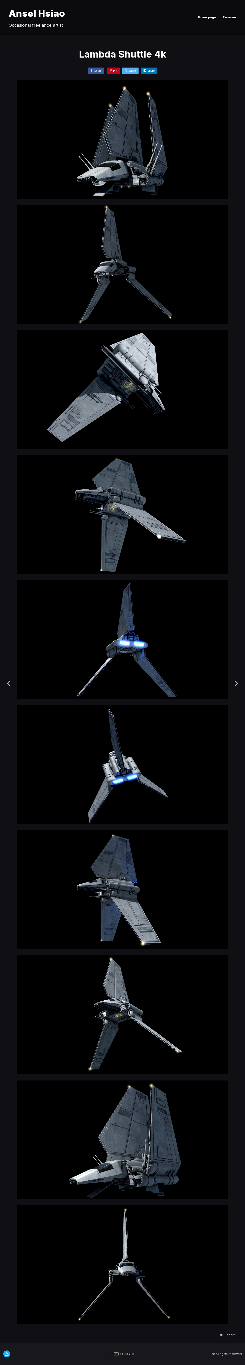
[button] (226, 1334)
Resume (229, 17)
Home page (207, 17)
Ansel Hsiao (37, 13)
